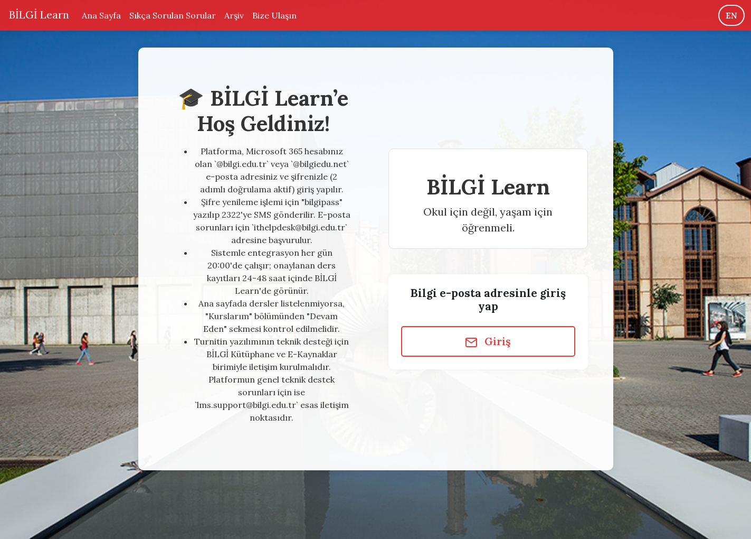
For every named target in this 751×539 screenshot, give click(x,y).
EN (731, 15)
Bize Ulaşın (274, 15)
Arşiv (234, 15)
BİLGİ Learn (37, 14)
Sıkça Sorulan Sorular (172, 15)
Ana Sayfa (101, 15)
